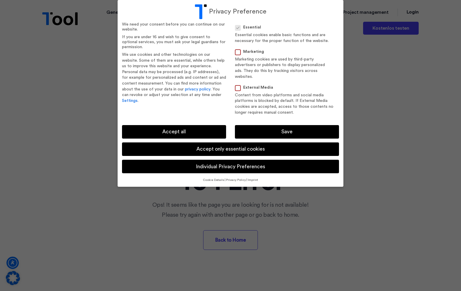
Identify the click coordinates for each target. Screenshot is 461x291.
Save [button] (287, 131)
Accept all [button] (174, 131)
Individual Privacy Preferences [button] (230, 166)
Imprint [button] (253, 180)
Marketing (251, 51)
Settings (130, 101)
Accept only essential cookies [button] (230, 149)
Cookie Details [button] (213, 180)
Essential (250, 27)
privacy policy (198, 89)
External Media (256, 87)
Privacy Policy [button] (236, 180)
